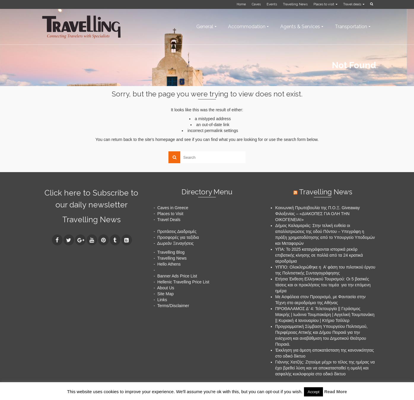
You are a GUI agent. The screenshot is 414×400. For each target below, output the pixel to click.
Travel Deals (168, 219)
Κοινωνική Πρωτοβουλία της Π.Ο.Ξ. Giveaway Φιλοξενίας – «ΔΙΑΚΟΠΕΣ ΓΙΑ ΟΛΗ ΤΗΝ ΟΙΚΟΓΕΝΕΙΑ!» (317, 213)
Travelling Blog (170, 252)
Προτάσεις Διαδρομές (176, 231)
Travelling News (91, 219)
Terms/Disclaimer (173, 305)
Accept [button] (313, 392)
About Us (165, 287)
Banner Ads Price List (177, 276)
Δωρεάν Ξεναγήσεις (175, 243)
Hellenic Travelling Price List (183, 282)
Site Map (165, 293)
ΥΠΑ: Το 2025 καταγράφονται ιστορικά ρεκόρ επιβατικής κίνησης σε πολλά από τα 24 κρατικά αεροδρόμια (319, 255)
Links (162, 299)
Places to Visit (170, 213)
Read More (335, 391)
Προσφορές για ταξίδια (178, 237)
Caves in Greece (172, 207)
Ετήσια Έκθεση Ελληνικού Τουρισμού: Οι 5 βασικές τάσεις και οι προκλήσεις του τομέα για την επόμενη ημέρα (323, 285)
